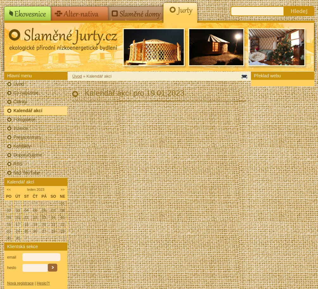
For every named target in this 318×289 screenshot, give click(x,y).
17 (18, 224)
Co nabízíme (26, 92)
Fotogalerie (25, 119)
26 (35, 231)
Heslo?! (43, 283)
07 (53, 210)
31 (18, 238)
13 (44, 217)
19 (35, 224)
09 (9, 217)
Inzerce (21, 128)
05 (35, 210)
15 (63, 217)
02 (9, 210)
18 (26, 224)
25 (26, 231)
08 (63, 210)
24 (18, 231)
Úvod (19, 84)
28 (53, 231)
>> (62, 189)
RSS (18, 163)
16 (9, 224)
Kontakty (22, 146)
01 (63, 203)
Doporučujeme (28, 154)
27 (44, 231)
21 (53, 224)
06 (44, 210)
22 (63, 224)
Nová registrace (20, 283)
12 (35, 217)
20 (44, 224)
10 (18, 217)
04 (26, 210)
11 (26, 217)
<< (9, 189)
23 (9, 231)
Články (20, 101)
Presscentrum (27, 137)
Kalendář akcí (28, 110)
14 (53, 217)
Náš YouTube (27, 172)
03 (18, 210)
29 (63, 231)
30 (9, 238)
